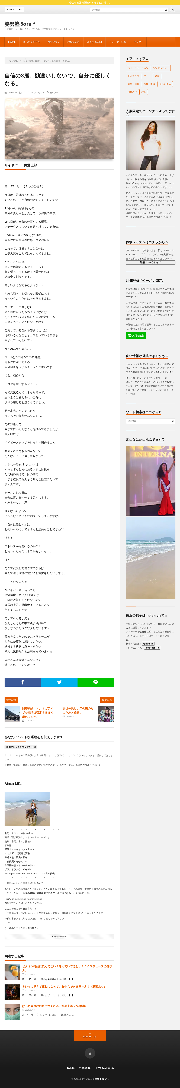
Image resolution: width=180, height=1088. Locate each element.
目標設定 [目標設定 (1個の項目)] (132, 92)
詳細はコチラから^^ (150, 262)
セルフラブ (55, 92)
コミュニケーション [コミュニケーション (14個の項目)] (138, 68)
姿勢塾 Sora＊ (20, 23)
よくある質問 (94, 41)
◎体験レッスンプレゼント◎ (21, 747)
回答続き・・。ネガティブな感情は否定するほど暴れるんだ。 (37, 712)
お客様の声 (73, 41)
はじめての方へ (31, 41)
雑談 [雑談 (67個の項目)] (143, 92)
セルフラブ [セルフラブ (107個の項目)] (133, 76)
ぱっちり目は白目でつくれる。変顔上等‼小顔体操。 (55, 1006)
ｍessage (85, 1067)
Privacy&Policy (104, 1067)
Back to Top (90, 1036)
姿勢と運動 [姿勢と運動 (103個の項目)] (133, 84)
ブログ (137, 41)
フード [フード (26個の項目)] (147, 76)
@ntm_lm (148, 643)
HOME (12, 41)
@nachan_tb (152, 647)
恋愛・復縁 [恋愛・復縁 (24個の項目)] (149, 84)
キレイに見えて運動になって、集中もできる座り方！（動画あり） (64, 986)
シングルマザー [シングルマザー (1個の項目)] (161, 68)
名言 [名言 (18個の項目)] (157, 76)
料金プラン (54, 41)
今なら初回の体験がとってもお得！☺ (90, 2)
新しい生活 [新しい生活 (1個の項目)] (165, 84)
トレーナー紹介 (117, 41)
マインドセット (37, 92)
